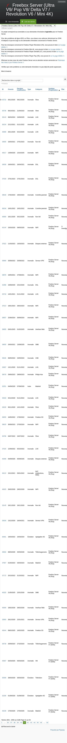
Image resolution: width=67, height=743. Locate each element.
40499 (4, 459)
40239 (4, 711)
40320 (4, 592)
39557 (4, 317)
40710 (4, 100)
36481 (4, 537)
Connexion (61, 2)
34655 (4, 344)
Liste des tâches (29, 22)
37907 (4, 563)
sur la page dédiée (54, 49)
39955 (4, 329)
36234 (4, 208)
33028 (4, 407)
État (63, 89)
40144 (4, 227)
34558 (4, 164)
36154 (4, 124)
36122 (4, 473)
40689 (4, 132)
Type (29, 89)
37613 (4, 306)
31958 (4, 285)
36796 (4, 436)
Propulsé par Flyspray (57, 730)
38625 (4, 424)
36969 (4, 261)
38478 (4, 374)
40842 (4, 552)
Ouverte (10, 89)
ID (3, 89)
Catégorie (38, 89)
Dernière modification (21, 89)
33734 (4, 294)
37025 (4, 449)
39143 (4, 117)
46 (41, 723)
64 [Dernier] (47, 723)
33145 (4, 505)
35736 (4, 111)
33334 (4, 398)
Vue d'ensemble (13, 22)
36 (8, 723)
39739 (4, 644)
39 (18, 723)
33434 (4, 520)
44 (34, 723)
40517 (4, 153)
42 (28, 723)
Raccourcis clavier (8, 726)
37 (11, 723)
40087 (4, 661)
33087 (4, 367)
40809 (4, 608)
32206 (4, 696)
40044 (4, 630)
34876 (4, 275)
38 (14, 723)
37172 (4, 575)
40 (21, 723)
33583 (4, 619)
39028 (4, 195)
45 (37, 723)
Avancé (5, 83)
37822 (4, 244)
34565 (4, 142)
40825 (4, 489)
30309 (4, 678)
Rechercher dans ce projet (11, 80)
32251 (4, 386)
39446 (4, 358)
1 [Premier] (1, 723)
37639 (4, 179)
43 (31, 723)
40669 (4, 217)
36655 (4, 417)
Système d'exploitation (54, 89)
